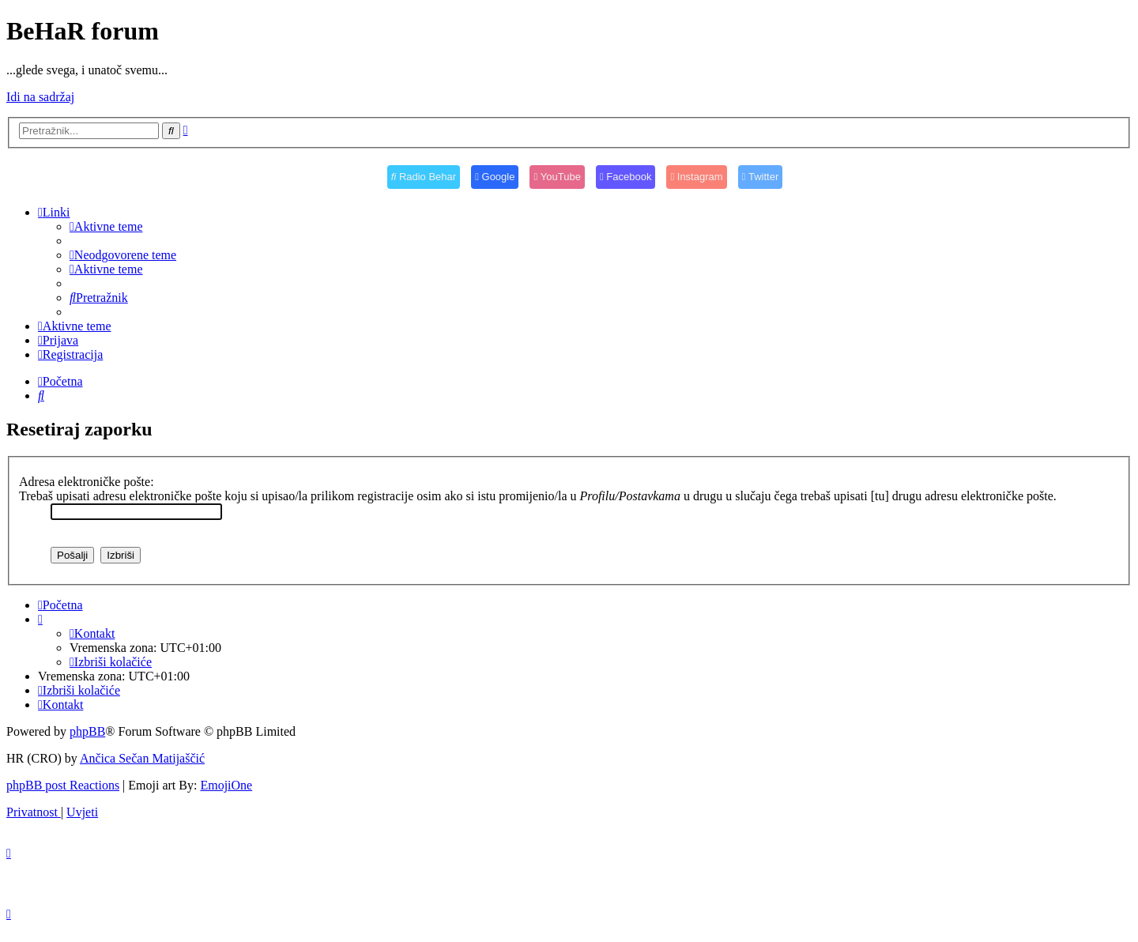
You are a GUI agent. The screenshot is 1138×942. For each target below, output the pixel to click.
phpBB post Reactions (62, 785)
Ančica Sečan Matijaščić (142, 758)
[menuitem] (106, 226)
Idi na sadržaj (40, 97)
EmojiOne (226, 785)
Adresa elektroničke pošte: (86, 481)
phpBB (87, 731)
